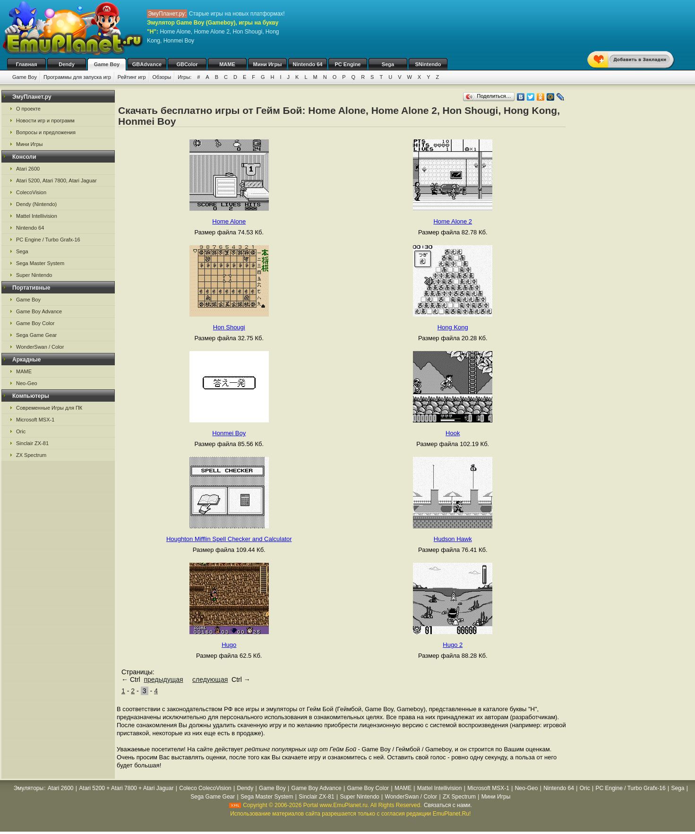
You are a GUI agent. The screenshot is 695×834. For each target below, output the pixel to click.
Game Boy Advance (39, 311)
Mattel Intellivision (36, 216)
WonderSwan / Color (40, 347)
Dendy (67, 64)
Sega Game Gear (36, 335)
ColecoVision (31, 192)
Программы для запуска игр (77, 77)
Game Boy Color (35, 323)
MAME (227, 64)
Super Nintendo (34, 275)
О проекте (28, 109)
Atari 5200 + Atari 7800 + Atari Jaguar (126, 788)
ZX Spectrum (31, 455)
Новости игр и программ (45, 120)
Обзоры (162, 77)
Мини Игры (267, 64)
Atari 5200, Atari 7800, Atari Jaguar (56, 180)
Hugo (229, 644)
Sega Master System (40, 263)
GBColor (186, 64)
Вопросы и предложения (46, 132)
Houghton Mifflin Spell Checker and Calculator (229, 538)
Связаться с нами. (448, 805)
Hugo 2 (453, 644)
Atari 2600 (28, 169)
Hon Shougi (229, 327)
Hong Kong (453, 327)
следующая (210, 679)
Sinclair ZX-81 (32, 443)
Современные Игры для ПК (49, 408)
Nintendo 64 (308, 64)
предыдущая (163, 679)
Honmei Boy (229, 433)
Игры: (184, 77)
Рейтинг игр (132, 77)
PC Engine (347, 64)
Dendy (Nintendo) (36, 204)
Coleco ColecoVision (205, 788)
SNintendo (428, 64)
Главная (26, 64)
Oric (21, 431)
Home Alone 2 (452, 221)
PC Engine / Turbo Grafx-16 (48, 239)
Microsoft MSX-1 (35, 419)
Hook (453, 433)
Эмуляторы (28, 788)
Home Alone (229, 221)
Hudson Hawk (453, 538)
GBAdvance (147, 64)
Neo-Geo (26, 383)
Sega (388, 64)
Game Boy (107, 64)
